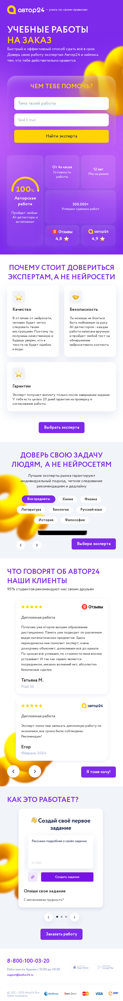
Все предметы (38, 499)
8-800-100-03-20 (28, 961)
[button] (36, 545)
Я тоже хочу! (99, 772)
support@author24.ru (20, 975)
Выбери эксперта (94, 544)
